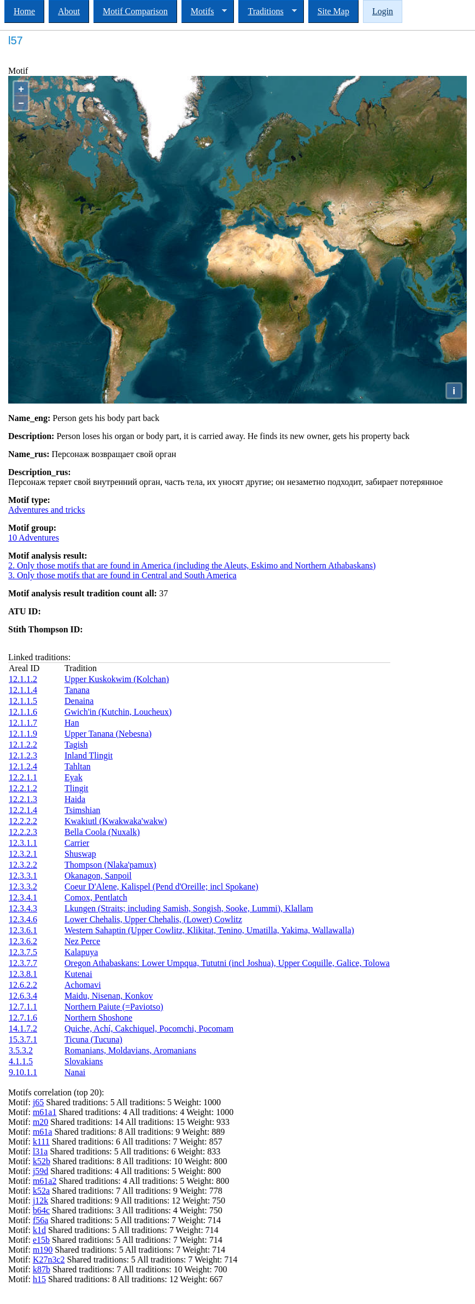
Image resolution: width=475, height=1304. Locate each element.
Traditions (267, 11)
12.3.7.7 (23, 963)
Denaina (78, 701)
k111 (41, 1141)
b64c (41, 1210)
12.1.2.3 (23, 755)
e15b (41, 1239)
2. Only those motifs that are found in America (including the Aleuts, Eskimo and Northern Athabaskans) (192, 565)
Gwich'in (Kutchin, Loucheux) (118, 711)
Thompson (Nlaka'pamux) (110, 864)
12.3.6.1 (23, 930)
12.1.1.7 (23, 722)
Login (382, 11)
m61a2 (45, 1181)
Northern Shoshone (98, 1017)
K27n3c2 (49, 1259)
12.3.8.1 (23, 974)
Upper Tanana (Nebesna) (107, 733)
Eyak (73, 777)
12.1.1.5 (23, 701)
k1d (39, 1230)
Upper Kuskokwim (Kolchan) (116, 679)
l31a (40, 1151)
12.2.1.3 (23, 799)
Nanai (74, 1072)
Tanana (77, 690)
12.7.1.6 (23, 1017)
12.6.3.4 (23, 995)
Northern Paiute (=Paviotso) (113, 1006)
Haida (74, 799)
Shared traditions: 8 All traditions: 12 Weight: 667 (134, 1279)
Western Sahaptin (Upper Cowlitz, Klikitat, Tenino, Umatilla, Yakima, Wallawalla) (209, 930)
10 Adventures (33, 537)
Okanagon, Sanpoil (98, 875)
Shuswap (80, 853)
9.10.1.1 (23, 1072)
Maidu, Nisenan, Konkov (108, 995)
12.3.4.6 (23, 919)
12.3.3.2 (23, 886)
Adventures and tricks (46, 509)
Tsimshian (82, 810)
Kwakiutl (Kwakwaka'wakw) (115, 821)
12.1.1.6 (23, 711)
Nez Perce (82, 941)
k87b (41, 1269)
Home (24, 11)
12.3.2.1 (23, 853)
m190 (42, 1249)
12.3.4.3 (23, 908)
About (69, 11)
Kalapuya (81, 952)
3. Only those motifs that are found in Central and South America (122, 575)
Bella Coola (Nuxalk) (102, 832)
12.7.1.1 (23, 1006)
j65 (38, 1102)
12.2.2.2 (23, 821)
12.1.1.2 (23, 679)
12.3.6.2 (23, 941)
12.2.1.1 (23, 777)
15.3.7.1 (23, 1039)
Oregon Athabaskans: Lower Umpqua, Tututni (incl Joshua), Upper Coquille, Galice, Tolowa (227, 963)
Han (71, 722)
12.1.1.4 (23, 690)
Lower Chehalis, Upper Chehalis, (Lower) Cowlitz (153, 919)
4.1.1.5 (21, 1061)
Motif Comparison (135, 11)
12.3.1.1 (23, 842)
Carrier (76, 842)
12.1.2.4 (23, 766)
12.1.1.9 (23, 733)
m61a (42, 1131)
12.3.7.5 (23, 952)
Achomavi (82, 984)
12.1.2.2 (23, 744)
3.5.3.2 (21, 1050)
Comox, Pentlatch (95, 897)
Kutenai (78, 974)
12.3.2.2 (23, 864)
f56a (40, 1220)
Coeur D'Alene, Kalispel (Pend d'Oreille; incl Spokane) (161, 886)
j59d (40, 1171)
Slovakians (83, 1061)
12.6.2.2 (23, 984)
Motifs (204, 11)
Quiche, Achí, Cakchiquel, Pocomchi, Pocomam (148, 1028)
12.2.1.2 (23, 788)
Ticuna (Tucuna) (93, 1039)
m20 (40, 1122)
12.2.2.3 (23, 832)
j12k (40, 1200)
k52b (41, 1161)
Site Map (333, 11)
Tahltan (77, 766)
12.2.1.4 (23, 810)
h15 (39, 1279)
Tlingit (76, 788)
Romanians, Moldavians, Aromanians (130, 1050)
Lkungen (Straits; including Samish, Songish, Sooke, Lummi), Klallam (188, 908)
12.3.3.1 (23, 875)
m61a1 (45, 1112)
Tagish (75, 744)
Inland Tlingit (88, 755)
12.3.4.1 (23, 897)
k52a (41, 1190)
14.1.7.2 (23, 1028)
